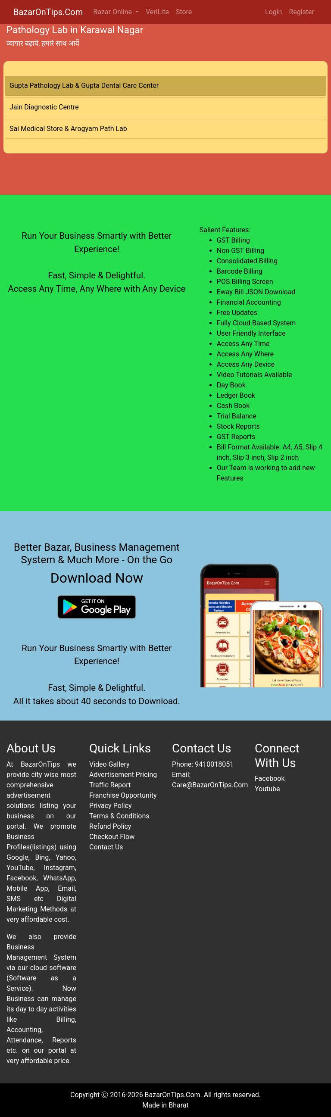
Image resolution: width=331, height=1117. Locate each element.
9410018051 (214, 764)
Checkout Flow (111, 837)
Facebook (269, 778)
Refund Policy (110, 826)
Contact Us (106, 847)
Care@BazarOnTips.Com (210, 785)
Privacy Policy (110, 806)
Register (301, 12)
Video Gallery (109, 764)
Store (184, 12)
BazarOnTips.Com (48, 12)
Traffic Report (110, 785)
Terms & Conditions (119, 816)
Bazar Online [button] (113, 12)
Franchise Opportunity (123, 795)
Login (273, 12)
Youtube (267, 789)
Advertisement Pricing (123, 775)
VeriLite (157, 12)
